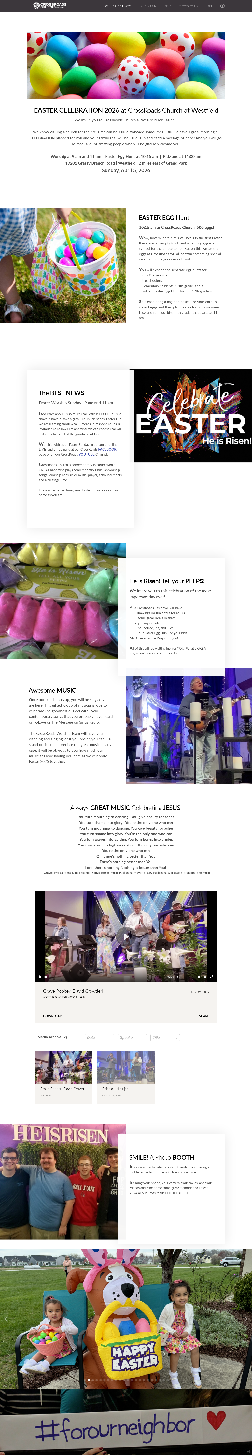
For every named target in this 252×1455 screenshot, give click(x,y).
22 (167, 1380)
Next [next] (245, 1319)
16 (144, 1380)
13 (132, 1380)
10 (120, 1380)
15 (140, 1380)
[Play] (40, 977)
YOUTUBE (87, 452)
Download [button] (52, 1016)
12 (128, 1380)
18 (152, 1380)
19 (156, 1380)
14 (136, 1380)
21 (163, 1380)
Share (204, 1016)
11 (124, 1380)
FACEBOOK (107, 447)
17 (148, 1380)
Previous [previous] (6, 1319)
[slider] (105, 977)
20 (160, 1380)
